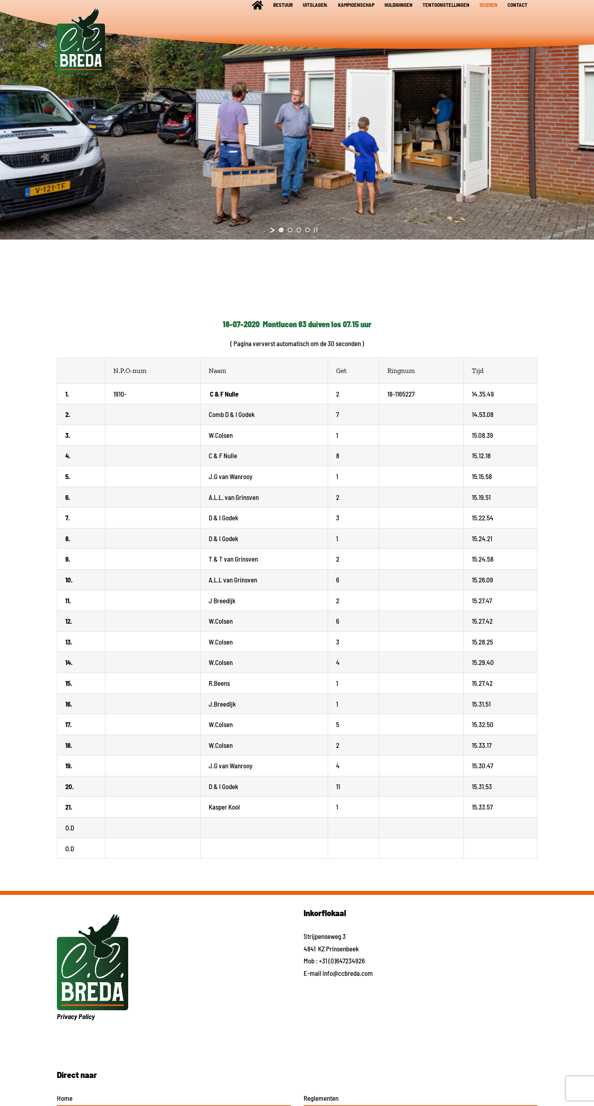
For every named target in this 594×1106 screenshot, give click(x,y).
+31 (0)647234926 (342, 961)
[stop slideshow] (315, 230)
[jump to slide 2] (290, 230)
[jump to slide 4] (307, 230)
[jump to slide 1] (281, 230)
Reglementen (321, 1098)
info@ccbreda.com (347, 973)
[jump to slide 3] (298, 230)
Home (64, 1098)
